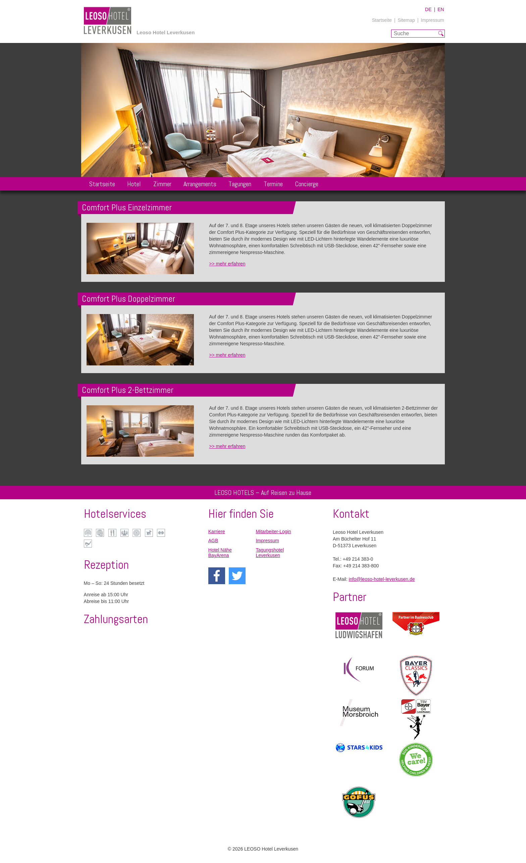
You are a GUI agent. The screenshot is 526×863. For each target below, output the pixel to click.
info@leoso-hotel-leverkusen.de (382, 579)
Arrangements (199, 184)
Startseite (382, 20)
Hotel (134, 184)
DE (428, 9)
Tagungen (239, 184)
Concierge (306, 184)
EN (440, 9)
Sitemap (406, 20)
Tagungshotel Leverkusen (269, 552)
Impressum (432, 20)
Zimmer (162, 184)
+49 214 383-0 (358, 559)
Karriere (216, 531)
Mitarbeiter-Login (273, 531)
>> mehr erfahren (227, 263)
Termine (273, 184)
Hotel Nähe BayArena (220, 552)
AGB (213, 540)
